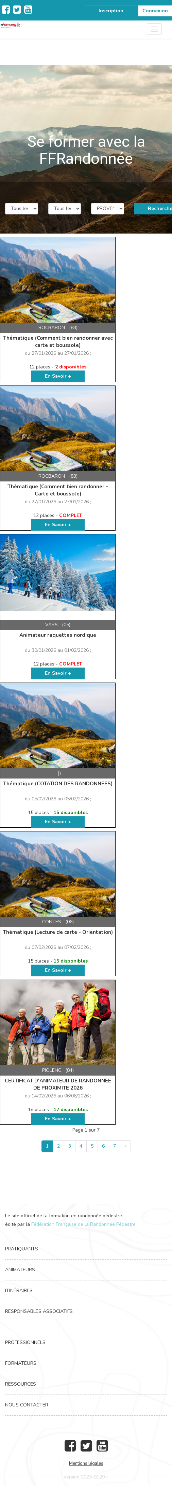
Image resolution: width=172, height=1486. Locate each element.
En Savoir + (58, 376)
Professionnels (25, 1342)
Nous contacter (26, 1405)
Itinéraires (19, 1290)
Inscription (111, 11)
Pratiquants (21, 1249)
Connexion (155, 11)
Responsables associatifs (39, 1311)
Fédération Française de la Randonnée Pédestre (83, 1224)
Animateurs (20, 1269)
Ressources (20, 1384)
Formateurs (20, 1363)
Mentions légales (86, 1463)
